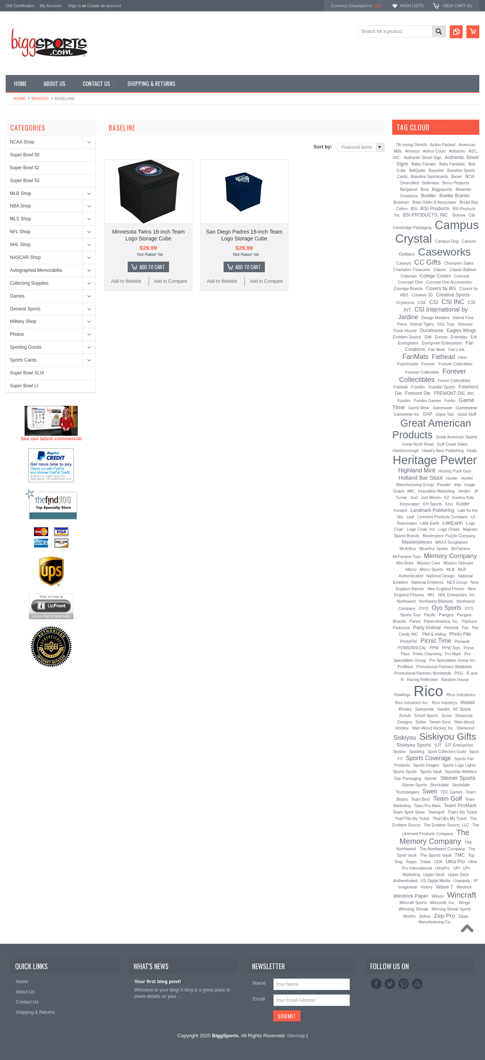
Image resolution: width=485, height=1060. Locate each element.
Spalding (416, 752)
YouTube (417, 984)
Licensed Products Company (443, 517)
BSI (414, 208)
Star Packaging (407, 778)
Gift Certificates (20, 5)
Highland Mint (416, 470)
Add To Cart (152, 267)
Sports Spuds (405, 771)
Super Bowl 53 (24, 180)
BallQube (417, 170)
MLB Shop (20, 193)
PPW (434, 647)
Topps (410, 861)
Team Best (420, 799)
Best (425, 189)
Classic (439, 269)
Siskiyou (404, 737)
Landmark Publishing (432, 510)
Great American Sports (456, 437)
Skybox (399, 752)
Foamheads (407, 364)
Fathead (443, 356)
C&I (471, 215)
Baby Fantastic (452, 164)
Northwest (406, 601)
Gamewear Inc (406, 414)
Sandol (443, 709)
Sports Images (426, 765)
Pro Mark (453, 654)
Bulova (458, 215)
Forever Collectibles (432, 375)
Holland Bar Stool (420, 477)
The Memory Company (434, 836)
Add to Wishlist (126, 281)
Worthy (409, 916)
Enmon (441, 337)
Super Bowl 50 (24, 154)
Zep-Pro (444, 915)
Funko (449, 400)
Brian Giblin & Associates (434, 202)
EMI (428, 337)
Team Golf (447, 798)
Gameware (442, 407)
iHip (457, 484)
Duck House (405, 330)
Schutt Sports (426, 715)
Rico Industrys (444, 702)
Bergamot (409, 189)
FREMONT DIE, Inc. (454, 393)
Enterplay (459, 337)
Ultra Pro (455, 861)
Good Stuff (466, 414)
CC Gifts (427, 262)
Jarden (464, 491)
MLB (450, 569)
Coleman (408, 276)
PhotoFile (408, 641)
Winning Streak (413, 909)
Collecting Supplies (29, 283)
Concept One (410, 282)
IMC (411, 491)
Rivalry (405, 709)
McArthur (408, 548)
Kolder (462, 504)
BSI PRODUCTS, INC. (426, 215)
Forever (428, 364)
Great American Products (432, 429)
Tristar (425, 862)
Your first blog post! (157, 981)
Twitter (390, 984)
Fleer (462, 357)
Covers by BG (441, 288)
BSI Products (435, 208)
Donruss (465, 324)
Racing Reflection (422, 680)
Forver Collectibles (454, 381)
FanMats (415, 356)
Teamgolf (436, 812)
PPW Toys (451, 647)
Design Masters (435, 317)
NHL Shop (20, 244)
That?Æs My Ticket (450, 818)
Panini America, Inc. (441, 621)
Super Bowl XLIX (27, 373)
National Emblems (427, 582)
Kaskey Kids (463, 498)
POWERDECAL (412, 647)
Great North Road (417, 444)
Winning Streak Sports (451, 909)
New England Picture (446, 588)
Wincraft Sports (413, 902)
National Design (440, 576)
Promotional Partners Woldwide (444, 666)
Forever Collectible (422, 372)
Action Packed (442, 145)
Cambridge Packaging (412, 228)
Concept (461, 276)
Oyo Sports (447, 608)
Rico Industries (460, 694)
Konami (400, 510)
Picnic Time (436, 641)
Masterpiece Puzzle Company (449, 535)
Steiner (430, 778)
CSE (422, 302)
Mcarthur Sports (433, 548)
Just (414, 498)
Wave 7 (444, 887)
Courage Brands (408, 288)
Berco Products (455, 183)
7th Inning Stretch (411, 145)
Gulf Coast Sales (452, 444)
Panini (415, 621)
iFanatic (444, 484)
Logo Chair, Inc (421, 529)
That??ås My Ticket (412, 818)
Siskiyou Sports (414, 745)
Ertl (474, 337)
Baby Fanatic (423, 164)
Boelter (428, 195)
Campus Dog (446, 241)
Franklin (418, 387)
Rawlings (402, 694)
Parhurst (469, 621)
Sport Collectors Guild (446, 752)
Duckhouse (431, 330)
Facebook (376, 984)
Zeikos (425, 916)
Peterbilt (451, 627)
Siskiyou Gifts (447, 736)
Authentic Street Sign (422, 157)
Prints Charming (427, 654)
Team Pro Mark (427, 806)
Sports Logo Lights (459, 765)
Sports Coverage (428, 758)
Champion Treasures (411, 269)
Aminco (412, 151)
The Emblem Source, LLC (446, 825)
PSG (458, 673)
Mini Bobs (405, 563)
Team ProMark (460, 805)
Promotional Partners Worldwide (422, 673)
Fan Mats (436, 349)
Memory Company (450, 556)
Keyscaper (409, 504)
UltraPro (442, 868)
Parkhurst (401, 627)
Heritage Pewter (435, 460)
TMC (460, 855)
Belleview (430, 183)
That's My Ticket (462, 812)
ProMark (405, 666)
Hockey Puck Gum (454, 471)
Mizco (410, 569)
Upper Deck (433, 874)
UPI (456, 868)
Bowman (401, 202)
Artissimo (457, 151)
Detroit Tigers (422, 324)
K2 (446, 497)
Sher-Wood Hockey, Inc (432, 728)
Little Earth (429, 523)
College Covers (435, 276)
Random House (455, 679)
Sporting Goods (25, 347)
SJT (438, 745)
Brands (40, 98)
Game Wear (419, 407)
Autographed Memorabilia (36, 270)
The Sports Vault (435, 855)
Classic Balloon (462, 270)
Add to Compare (170, 281)
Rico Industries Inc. (412, 702)
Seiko (421, 722)
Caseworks (444, 252)
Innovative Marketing (436, 491)
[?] (439, 127)
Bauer (456, 176)
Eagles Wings (461, 330)
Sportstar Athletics (461, 772)
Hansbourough (406, 450)
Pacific (430, 615)
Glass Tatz (445, 414)
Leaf (410, 517)
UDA (438, 862)
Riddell (467, 702)
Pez (465, 627)
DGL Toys (446, 324)
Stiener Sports (414, 785)
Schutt (405, 715)
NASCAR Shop (25, 257)
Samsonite (424, 709)
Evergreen (408, 343)
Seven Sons (440, 722)
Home (19, 98)
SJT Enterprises (459, 745)
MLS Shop (20, 218)
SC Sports (462, 709)
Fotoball (400, 387)
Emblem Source (407, 337)
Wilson (438, 896)
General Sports (25, 309)
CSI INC (453, 301)
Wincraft (461, 894)
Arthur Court (434, 151)
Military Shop (23, 321)
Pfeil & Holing (434, 634)
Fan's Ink (457, 349)
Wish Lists (411, 5)
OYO (424, 608)
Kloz (449, 504)
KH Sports (432, 504)
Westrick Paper (410, 896)
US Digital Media (435, 881)
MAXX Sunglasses (451, 542)
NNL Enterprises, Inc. (457, 595)
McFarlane (460, 548)
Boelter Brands (454, 195)
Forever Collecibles (455, 364)
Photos (17, 334)
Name (259, 983)
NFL (431, 595)
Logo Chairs (449, 529)
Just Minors (431, 498)
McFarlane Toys (407, 556)
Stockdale (439, 785)
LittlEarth (453, 523)
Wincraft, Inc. (442, 902)
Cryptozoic (405, 303)
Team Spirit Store (409, 812)
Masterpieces (417, 542)
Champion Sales (458, 263)
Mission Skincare (458, 563)
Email (259, 999)
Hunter (452, 478)
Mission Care (428, 563)
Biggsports (442, 189)
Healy (472, 451)
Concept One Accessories (449, 282)
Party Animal (427, 627)
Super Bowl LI (24, 385)
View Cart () (457, 5)
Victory (427, 887)
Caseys (403, 262)
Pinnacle (462, 641)
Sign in (74, 5)
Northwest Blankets (436, 601)
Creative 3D (422, 295)
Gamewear (466, 407)
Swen (429, 791)
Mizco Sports (431, 569)
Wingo (464, 902)
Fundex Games (427, 400)
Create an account (104, 5)
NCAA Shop (22, 142)
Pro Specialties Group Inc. (452, 660)
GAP (427, 414)
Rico (428, 691)
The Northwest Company (442, 848)
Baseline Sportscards (429, 177)
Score (446, 715)
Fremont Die (417, 393)
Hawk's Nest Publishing (443, 450)
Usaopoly (462, 880)
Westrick (464, 887)
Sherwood (465, 728)
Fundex (403, 400)
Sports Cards (23, 360)
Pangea (446, 615)
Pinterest (403, 984)
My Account (50, 5)
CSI (433, 302)
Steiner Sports (458, 778)
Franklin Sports (442, 387)
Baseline (436, 170)
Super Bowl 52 (24, 167)
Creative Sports (453, 295)
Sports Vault (431, 771)
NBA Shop (20, 206)
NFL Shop (20, 231)
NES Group (457, 582)
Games (17, 296)
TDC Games (451, 792)
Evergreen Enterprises (442, 343)
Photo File (460, 634)
